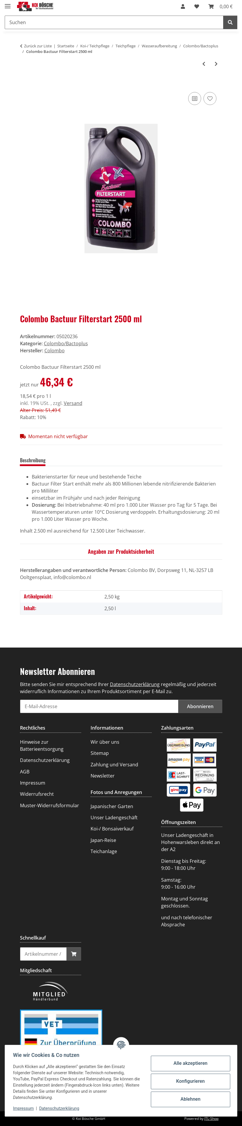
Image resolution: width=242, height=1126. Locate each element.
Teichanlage (104, 851)
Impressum (24, 1108)
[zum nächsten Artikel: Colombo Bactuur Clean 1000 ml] (216, 64)
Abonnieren (200, 706)
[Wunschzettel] (197, 6)
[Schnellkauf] (43, 954)
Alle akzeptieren (189, 1063)
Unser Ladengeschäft (114, 817)
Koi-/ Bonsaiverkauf (112, 828)
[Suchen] (114, 22)
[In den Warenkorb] (24, 84)
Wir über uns (105, 742)
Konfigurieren (189, 1081)
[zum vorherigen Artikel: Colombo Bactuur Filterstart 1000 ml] (204, 64)
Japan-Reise (103, 840)
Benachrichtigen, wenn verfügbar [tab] (163, 460)
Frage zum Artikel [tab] (105, 460)
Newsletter (103, 776)
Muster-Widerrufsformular (49, 805)
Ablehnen (189, 1099)
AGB (24, 771)
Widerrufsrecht (37, 794)
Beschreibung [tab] (33, 460)
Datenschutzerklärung (61, 1108)
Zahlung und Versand (114, 764)
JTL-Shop (211, 1118)
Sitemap (100, 753)
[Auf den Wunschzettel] (209, 98)
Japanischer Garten (112, 806)
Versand (73, 403)
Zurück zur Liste (38, 46)
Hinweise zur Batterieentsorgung (42, 745)
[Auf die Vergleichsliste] (194, 98)
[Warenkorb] (220, 6)
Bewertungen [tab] (67, 460)
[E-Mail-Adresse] (99, 706)
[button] (183, 6)
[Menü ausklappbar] (8, 3)
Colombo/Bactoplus (66, 343)
